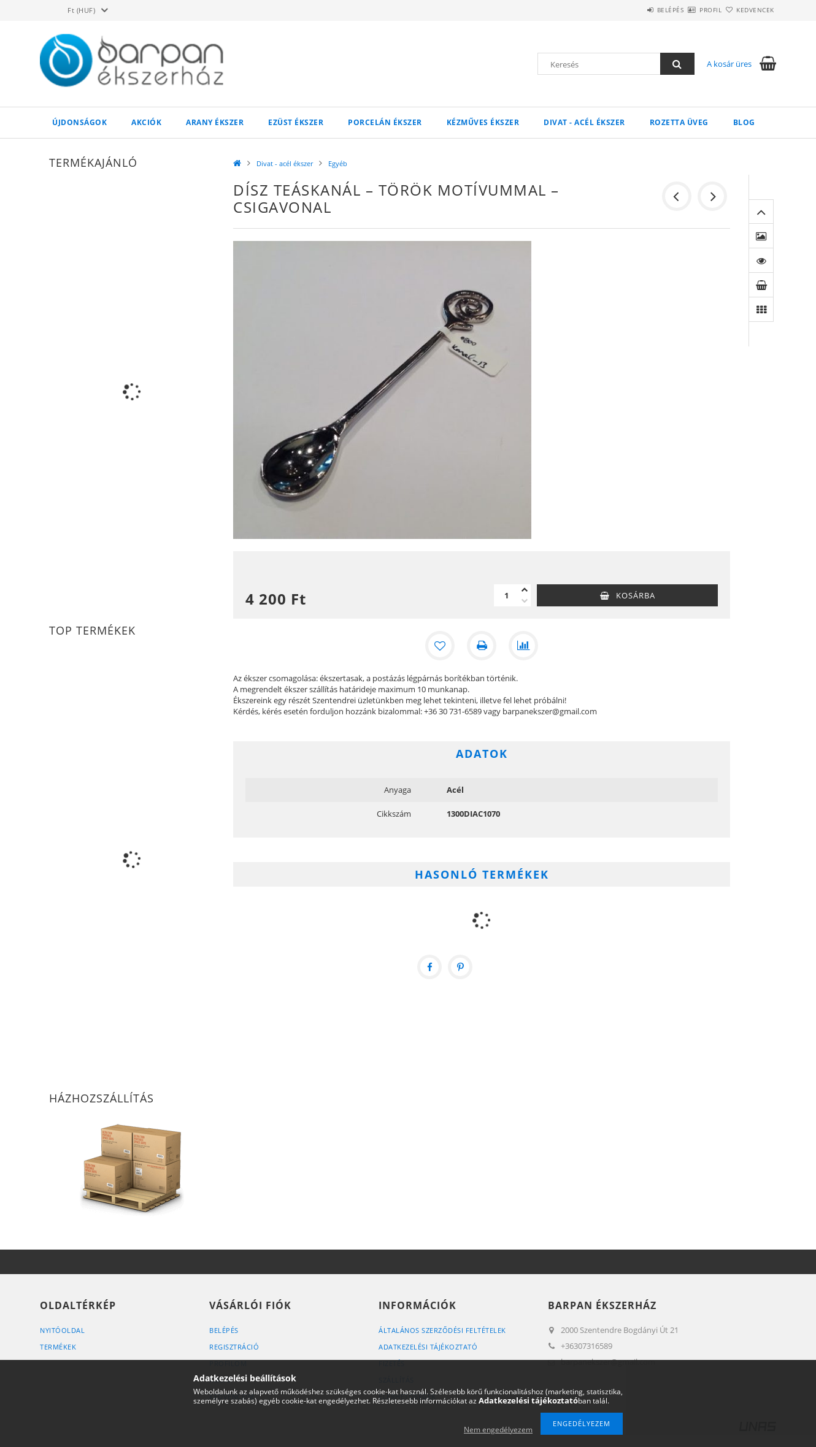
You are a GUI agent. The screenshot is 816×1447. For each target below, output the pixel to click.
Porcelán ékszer (385, 122)
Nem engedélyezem (498, 1429)
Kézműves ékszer (483, 122)
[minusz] (524, 600)
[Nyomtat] (481, 645)
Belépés (634, 10)
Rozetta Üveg (679, 122)
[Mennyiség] (506, 595)
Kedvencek (748, 10)
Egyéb (337, 163)
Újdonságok (79, 122)
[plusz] (524, 589)
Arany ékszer (215, 122)
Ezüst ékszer (295, 122)
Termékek (58, 1346)
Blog (744, 122)
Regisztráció (234, 1346)
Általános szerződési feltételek (442, 1330)
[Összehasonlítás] (523, 645)
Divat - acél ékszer (584, 122)
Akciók (146, 122)
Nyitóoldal (62, 1330)
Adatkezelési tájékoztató (428, 1346)
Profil (689, 10)
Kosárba (635, 595)
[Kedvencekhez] (440, 645)
